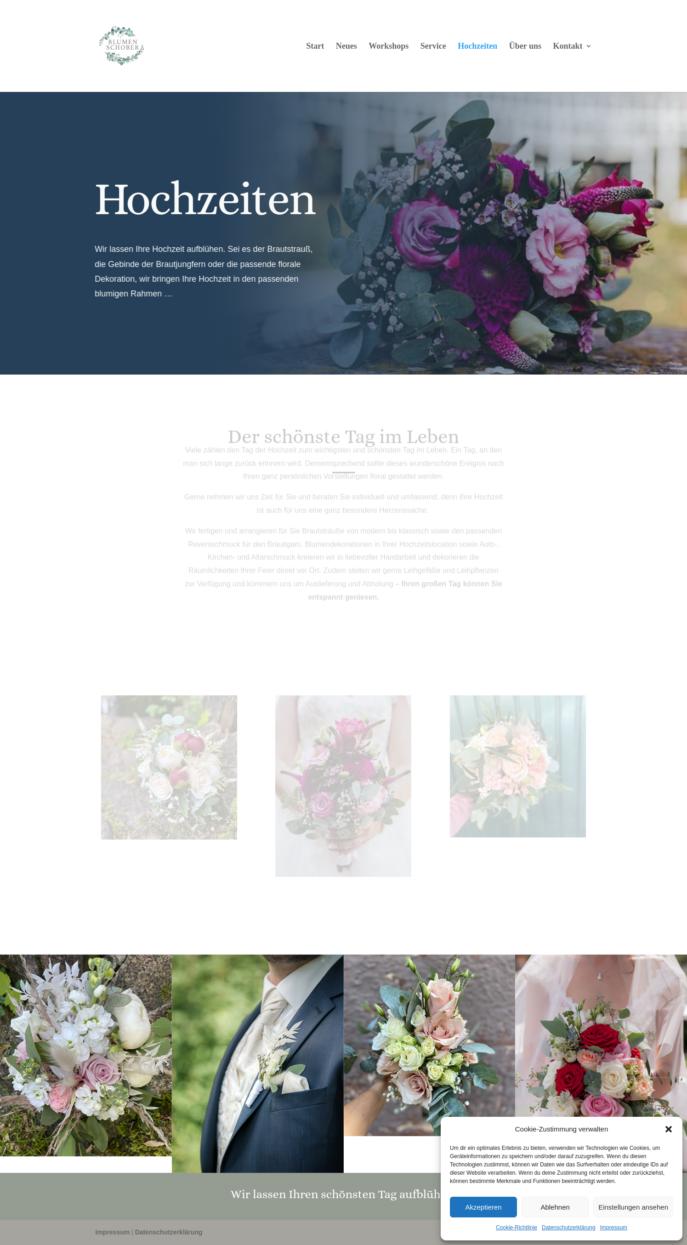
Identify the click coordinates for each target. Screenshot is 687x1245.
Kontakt (567, 47)
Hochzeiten (477, 47)
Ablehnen (554, 1207)
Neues (346, 47)
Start (315, 47)
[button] (668, 1129)
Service (433, 47)
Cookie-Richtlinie (516, 1227)
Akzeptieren (483, 1207)
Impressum (613, 1227)
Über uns (525, 47)
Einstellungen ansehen (633, 1207)
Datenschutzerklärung (569, 1227)
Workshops (389, 47)
